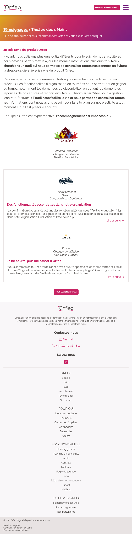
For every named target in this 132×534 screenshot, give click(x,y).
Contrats (66, 462)
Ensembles (66, 431)
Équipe (66, 377)
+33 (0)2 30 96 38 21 (68, 345)
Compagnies (66, 427)
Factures (66, 467)
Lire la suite (116, 220)
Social (66, 476)
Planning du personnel (66, 453)
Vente (66, 458)
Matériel (66, 489)
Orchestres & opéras (66, 422)
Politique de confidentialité (16, 530)
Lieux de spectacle (66, 413)
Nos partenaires (66, 511)
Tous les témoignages (66, 292)
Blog (66, 386)
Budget (66, 485)
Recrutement (66, 391)
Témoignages (15, 29)
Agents (66, 436)
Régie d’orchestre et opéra (66, 480)
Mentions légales (11, 525)
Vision (66, 382)
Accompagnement (66, 507)
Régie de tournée (66, 471)
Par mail (68, 339)
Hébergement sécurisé (66, 502)
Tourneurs (66, 418)
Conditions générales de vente (17, 528)
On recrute (66, 400)
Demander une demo (106, 7)
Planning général (66, 449)
